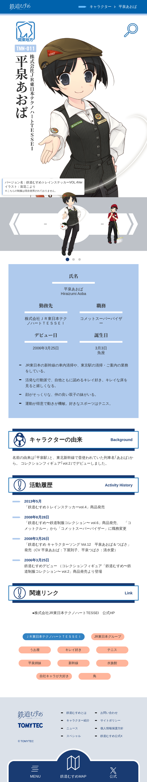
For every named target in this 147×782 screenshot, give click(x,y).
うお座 (35, 650)
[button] (67, 259)
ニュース (72, 728)
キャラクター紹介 (77, 720)
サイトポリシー (110, 720)
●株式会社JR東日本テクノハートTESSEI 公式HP (73, 613)
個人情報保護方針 (111, 728)
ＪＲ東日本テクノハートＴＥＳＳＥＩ (53, 636)
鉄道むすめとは (76, 712)
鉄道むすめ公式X (111, 736)
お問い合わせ (109, 712)
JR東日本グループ (107, 636)
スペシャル (73, 736)
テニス (112, 650)
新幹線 (73, 663)
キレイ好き (73, 650)
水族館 (112, 663)
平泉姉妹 (34, 663)
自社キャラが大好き (54, 676)
